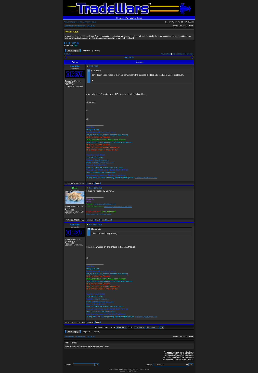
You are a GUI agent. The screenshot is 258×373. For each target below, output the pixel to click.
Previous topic (166, 54)
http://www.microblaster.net (105, 204)
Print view (67, 54)
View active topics (89, 22)
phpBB (119, 369)
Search (133, 18)
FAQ (126, 18)
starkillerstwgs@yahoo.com (103, 162)
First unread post (178, 54)
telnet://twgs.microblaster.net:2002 (118, 207)
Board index (70, 26)
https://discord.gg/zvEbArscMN (98, 214)
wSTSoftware (133, 371)
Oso (75, 46)
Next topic (189, 54)
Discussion (80, 26)
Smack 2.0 (91, 26)
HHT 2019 (71, 43)
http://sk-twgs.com (101, 160)
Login (139, 18)
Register (119, 18)
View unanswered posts (73, 22)
